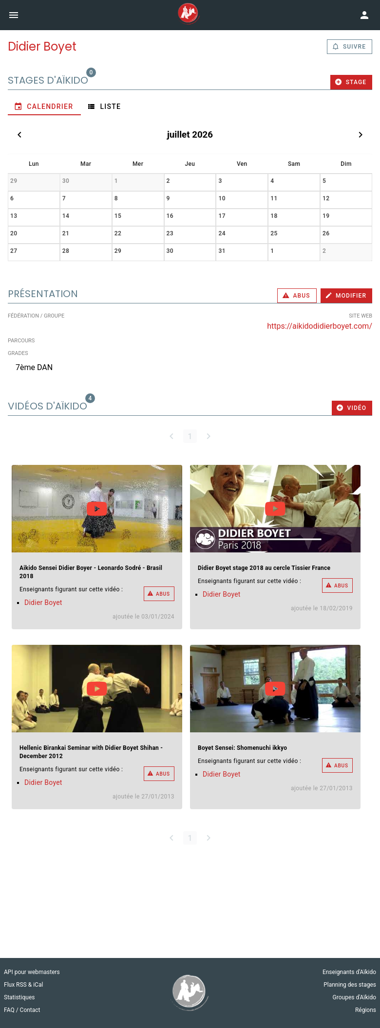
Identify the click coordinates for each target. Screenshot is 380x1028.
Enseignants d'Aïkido (349, 972)
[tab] (44, 106)
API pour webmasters (32, 972)
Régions (365, 1010)
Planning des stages (349, 984)
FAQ (10, 1010)
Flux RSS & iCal (23, 984)
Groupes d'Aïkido (354, 997)
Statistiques (19, 997)
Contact (30, 1010)
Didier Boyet (43, 602)
